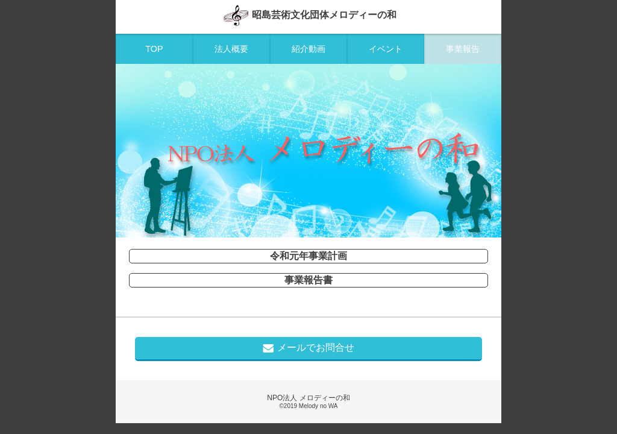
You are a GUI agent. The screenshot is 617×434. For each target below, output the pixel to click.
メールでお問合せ (308, 347)
